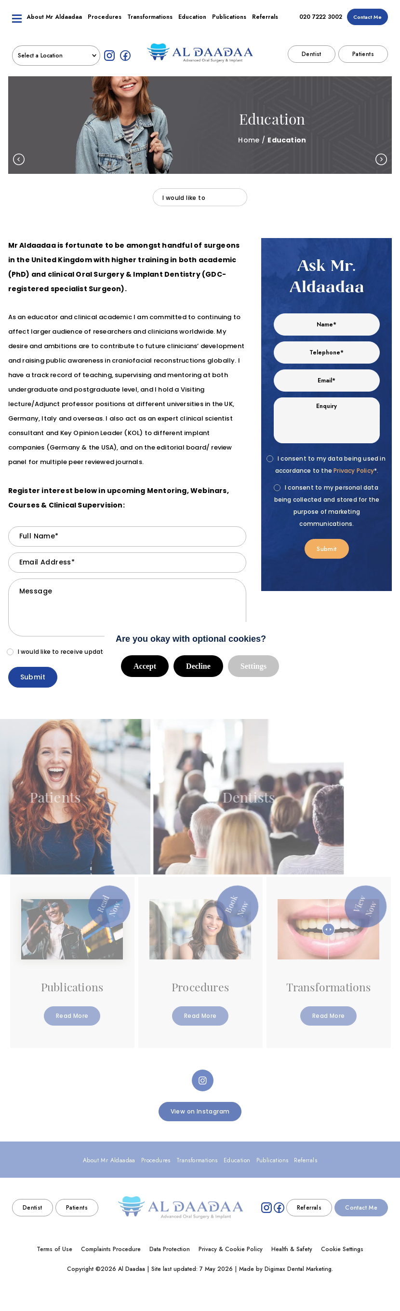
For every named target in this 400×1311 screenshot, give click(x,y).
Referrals (265, 23)
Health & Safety (291, 1249)
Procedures (104, 23)
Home (248, 140)
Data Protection (169, 1249)
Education (192, 23)
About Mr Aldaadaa (54, 23)
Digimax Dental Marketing (298, 1269)
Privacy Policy (353, 470)
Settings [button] (253, 666)
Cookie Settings (342, 1249)
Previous (19, 159)
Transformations (150, 23)
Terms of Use (54, 1249)
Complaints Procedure (111, 1249)
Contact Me (367, 24)
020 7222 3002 (320, 23)
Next (381, 159)
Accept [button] (144, 666)
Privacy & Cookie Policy (231, 1249)
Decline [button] (198, 666)
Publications (229, 23)
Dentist (311, 60)
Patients (363, 60)
